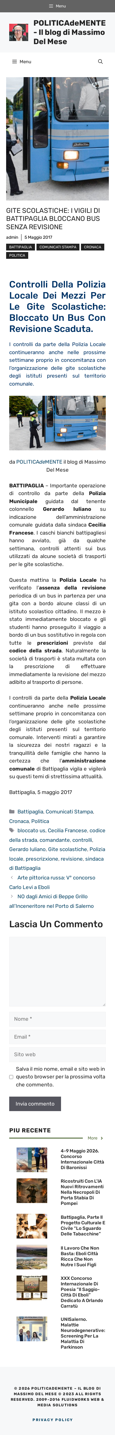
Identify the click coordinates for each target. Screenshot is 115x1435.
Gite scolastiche (67, 849)
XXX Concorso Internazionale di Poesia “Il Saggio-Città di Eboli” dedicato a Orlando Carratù (82, 1292)
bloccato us (31, 830)
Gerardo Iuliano (27, 849)
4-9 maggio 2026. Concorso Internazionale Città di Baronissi (82, 1159)
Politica (17, 255)
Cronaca (92, 247)
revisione (72, 859)
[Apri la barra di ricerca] (100, 61)
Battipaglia (20, 247)
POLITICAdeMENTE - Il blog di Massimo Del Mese (69, 32)
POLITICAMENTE (39, 462)
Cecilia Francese (67, 830)
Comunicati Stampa (58, 247)
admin (12, 237)
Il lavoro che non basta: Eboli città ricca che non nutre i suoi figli (80, 1256)
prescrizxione (42, 859)
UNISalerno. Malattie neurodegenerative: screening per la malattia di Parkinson (83, 1333)
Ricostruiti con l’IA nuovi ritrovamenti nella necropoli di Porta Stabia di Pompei (82, 1192)
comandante (55, 840)
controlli (82, 840)
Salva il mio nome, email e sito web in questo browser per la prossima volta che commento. (60, 1077)
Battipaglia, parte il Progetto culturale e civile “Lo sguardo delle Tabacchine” (83, 1225)
